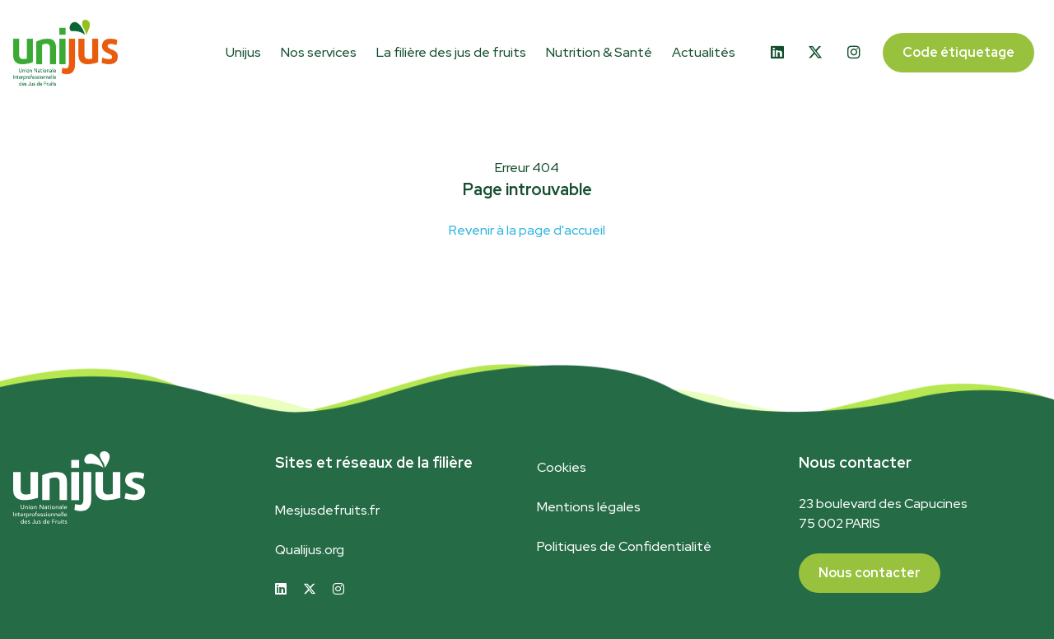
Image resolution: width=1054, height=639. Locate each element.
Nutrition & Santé (599, 52)
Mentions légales (589, 506)
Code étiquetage (958, 52)
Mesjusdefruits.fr (327, 510)
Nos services (319, 52)
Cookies (561, 467)
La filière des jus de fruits (451, 52)
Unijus (243, 52)
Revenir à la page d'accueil (527, 230)
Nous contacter (869, 572)
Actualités (703, 52)
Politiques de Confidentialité (624, 546)
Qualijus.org (309, 549)
